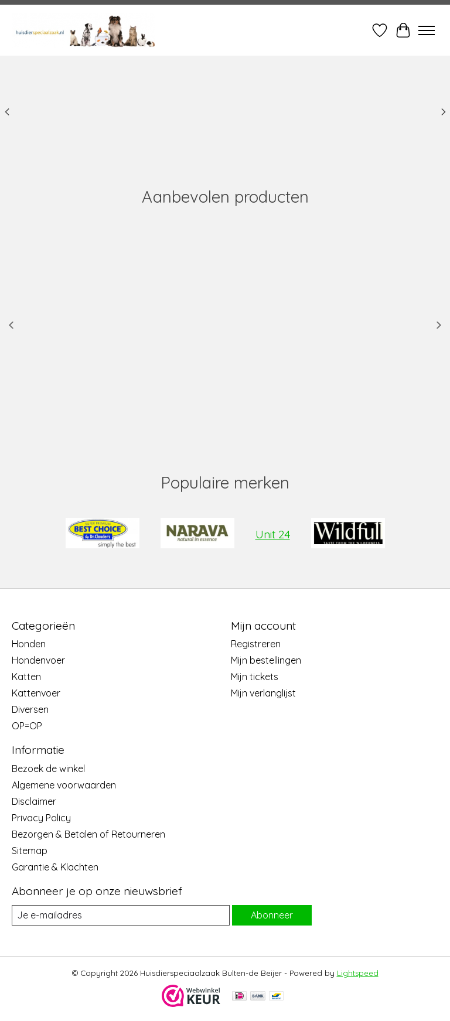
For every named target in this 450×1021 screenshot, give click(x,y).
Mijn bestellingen (266, 660)
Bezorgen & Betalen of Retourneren (88, 834)
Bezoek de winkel (48, 768)
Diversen (30, 709)
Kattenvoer (36, 693)
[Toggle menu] (426, 30)
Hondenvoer (38, 660)
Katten (26, 676)
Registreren (256, 644)
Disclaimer (34, 801)
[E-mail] (121, 915)
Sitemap (29, 850)
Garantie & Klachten (55, 867)
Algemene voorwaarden (64, 785)
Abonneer (272, 915)
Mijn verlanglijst (263, 693)
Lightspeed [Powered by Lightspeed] (358, 973)
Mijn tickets (254, 676)
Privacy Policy (41, 818)
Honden (29, 644)
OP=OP (27, 726)
